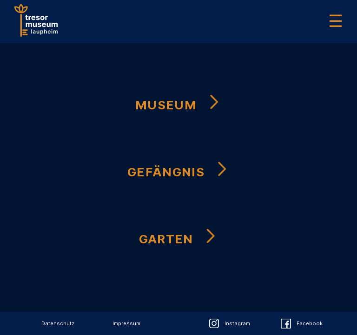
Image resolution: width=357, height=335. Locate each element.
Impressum (126, 323)
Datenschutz (57, 323)
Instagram (237, 323)
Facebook (310, 323)
